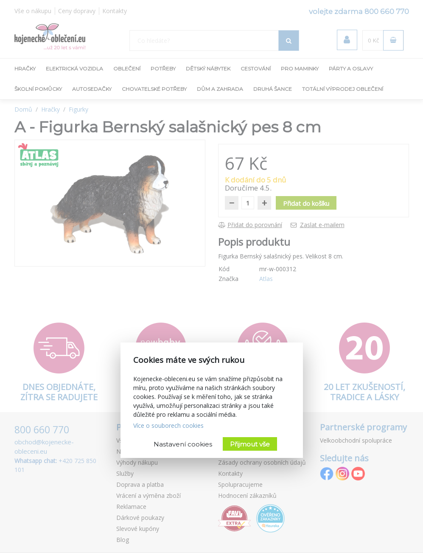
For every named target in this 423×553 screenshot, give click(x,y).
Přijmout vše (250, 444)
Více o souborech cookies (168, 425)
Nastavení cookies (183, 444)
